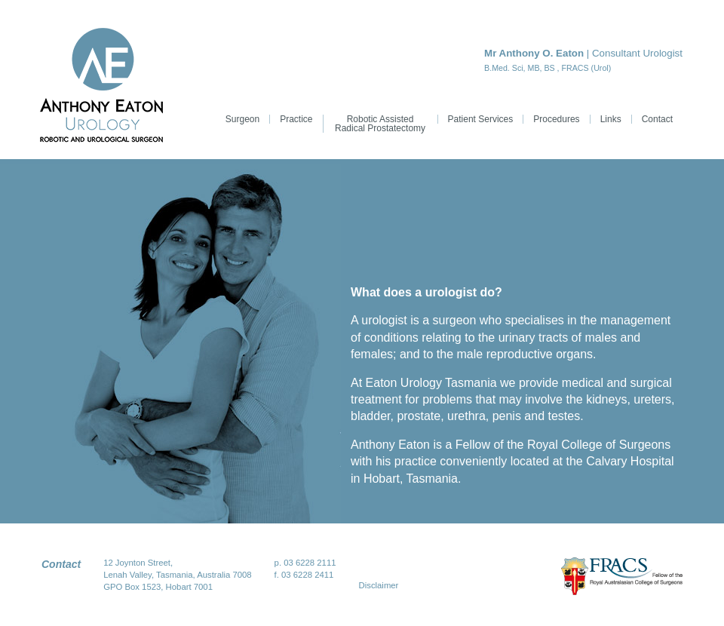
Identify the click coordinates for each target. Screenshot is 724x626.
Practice (296, 119)
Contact (657, 119)
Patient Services (481, 119)
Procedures (556, 119)
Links (610, 119)
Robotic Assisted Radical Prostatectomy (380, 124)
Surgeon (242, 119)
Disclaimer (379, 585)
